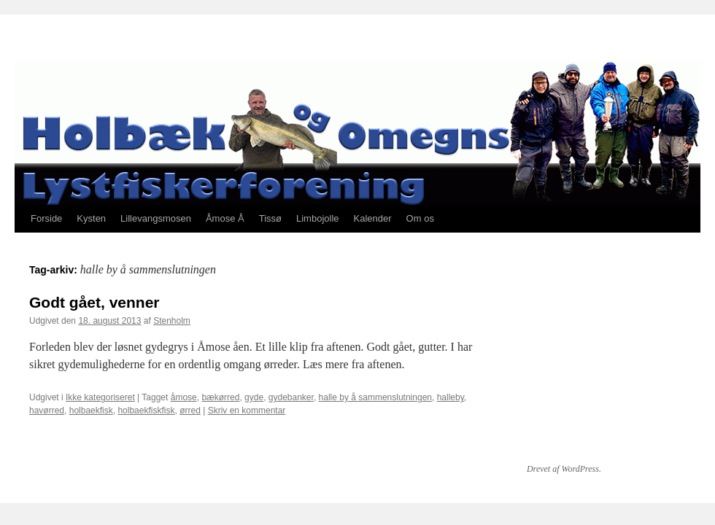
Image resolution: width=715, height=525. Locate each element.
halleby (450, 397)
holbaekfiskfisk (145, 410)
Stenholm (171, 321)
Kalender (373, 218)
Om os (420, 218)
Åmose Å (225, 218)
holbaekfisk (91, 410)
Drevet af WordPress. (564, 469)
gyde (253, 397)
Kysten (91, 218)
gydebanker (291, 397)
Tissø (270, 218)
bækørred (220, 397)
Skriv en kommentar (247, 410)
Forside (46, 218)
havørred (46, 410)
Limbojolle (317, 218)
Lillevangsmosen (155, 218)
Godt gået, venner (94, 302)
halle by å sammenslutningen (375, 397)
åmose (184, 397)
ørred (190, 410)
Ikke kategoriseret (100, 397)
